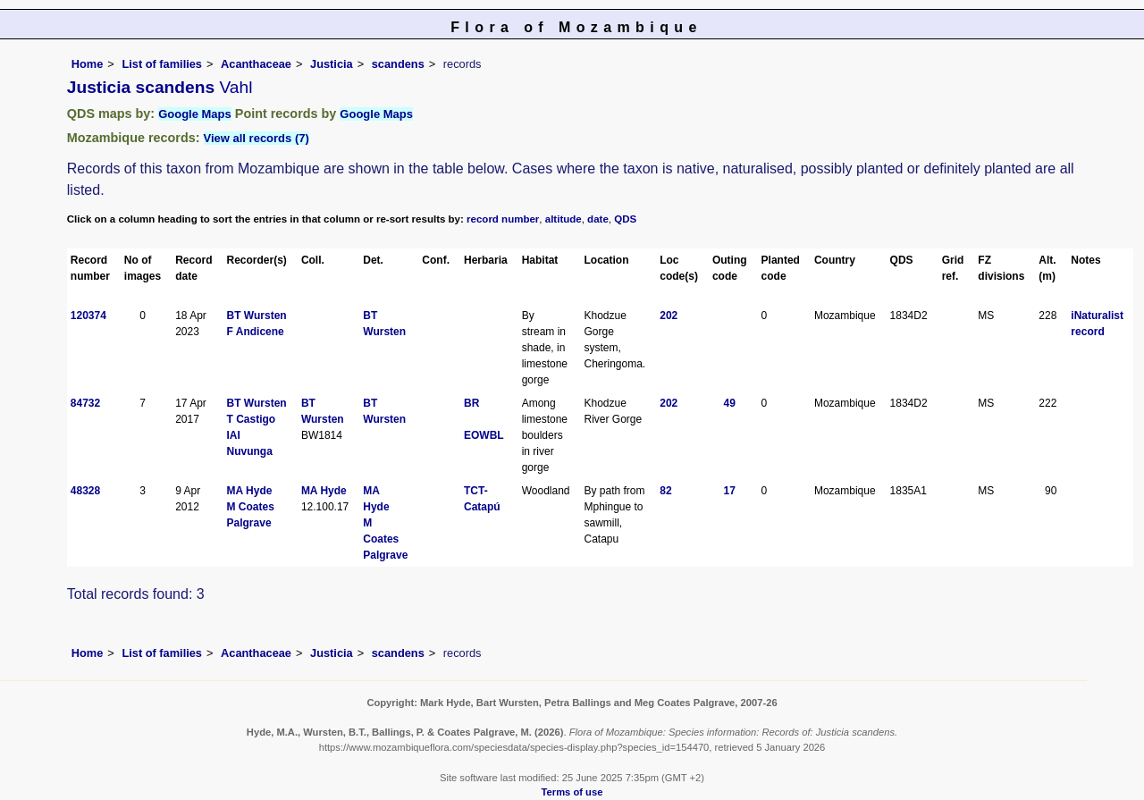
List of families (162, 64)
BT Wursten (257, 315)
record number (503, 219)
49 (730, 403)
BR (471, 403)
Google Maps (194, 114)
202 (668, 315)
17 (730, 490)
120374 (88, 315)
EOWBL (484, 435)
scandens (398, 64)
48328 (85, 490)
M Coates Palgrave (385, 539)
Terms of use (572, 792)
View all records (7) (256, 138)
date (598, 219)
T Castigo (251, 419)
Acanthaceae (256, 64)
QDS (625, 219)
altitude (563, 219)
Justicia (331, 64)
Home (88, 64)
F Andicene (255, 331)
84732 (85, 403)
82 (665, 490)
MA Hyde (250, 490)
